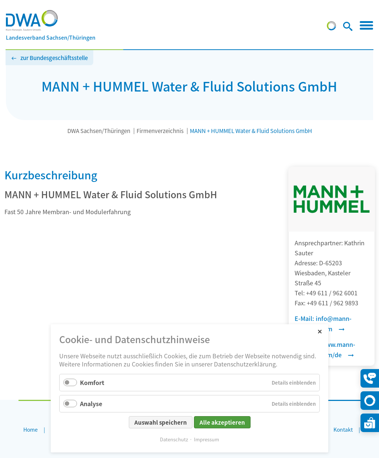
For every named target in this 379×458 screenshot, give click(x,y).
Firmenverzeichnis (160, 131)
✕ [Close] (319, 331)
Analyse (91, 403)
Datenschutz (174, 439)
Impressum (206, 439)
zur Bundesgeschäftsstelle (54, 58)
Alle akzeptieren (222, 422)
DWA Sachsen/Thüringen (98, 131)
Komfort (92, 382)
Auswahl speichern (160, 422)
